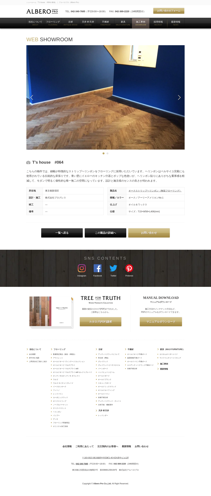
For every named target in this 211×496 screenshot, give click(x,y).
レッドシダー (103, 415)
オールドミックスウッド (107, 386)
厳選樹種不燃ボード (134, 358)
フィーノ (56, 390)
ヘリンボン (57, 412)
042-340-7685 (78, 11)
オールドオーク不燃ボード (137, 354)
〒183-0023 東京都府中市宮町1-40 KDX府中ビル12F (105, 458)
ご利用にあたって (84, 446)
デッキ (55, 419)
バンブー (56, 415)
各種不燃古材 (103, 397)
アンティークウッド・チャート (109, 401)
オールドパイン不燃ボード (137, 361)
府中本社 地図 (34, 358)
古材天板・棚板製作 (105, 405)
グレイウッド (103, 361)
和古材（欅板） (104, 358)
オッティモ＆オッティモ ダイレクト (66, 376)
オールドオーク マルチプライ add (65, 368)
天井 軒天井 (88, 23)
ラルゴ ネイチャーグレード (63, 383)
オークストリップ (59, 401)
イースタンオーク (59, 386)
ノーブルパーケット (60, 405)
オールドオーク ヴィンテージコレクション (69, 361)
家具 (123, 23)
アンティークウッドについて (109, 354)
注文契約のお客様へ (107, 446)
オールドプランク (104, 379)
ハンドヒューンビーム (106, 372)
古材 (70, 23)
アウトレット (58, 358)
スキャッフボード (104, 383)
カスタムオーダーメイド (169, 354)
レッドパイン (58, 394)
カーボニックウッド (60, 397)
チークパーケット (59, 408)
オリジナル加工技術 (60, 426)
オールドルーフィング (106, 390)
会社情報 (67, 446)
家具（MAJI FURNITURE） (172, 349)
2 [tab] (107, 153)
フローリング (53, 23)
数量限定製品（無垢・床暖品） (64, 354)
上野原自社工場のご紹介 (38, 361)
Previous (31, 97)
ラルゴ (55, 379)
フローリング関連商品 (61, 423)
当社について (35, 23)
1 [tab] (104, 153)
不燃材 (106, 23)
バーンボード (103, 368)
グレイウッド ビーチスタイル (109, 365)
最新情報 (175, 23)
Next (179, 97)
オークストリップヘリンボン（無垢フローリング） (155, 190)
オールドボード (104, 376)
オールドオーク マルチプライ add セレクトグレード (72, 372)
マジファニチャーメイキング (170, 358)
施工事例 (140, 23)
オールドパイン (104, 394)
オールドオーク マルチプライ (64, 365)
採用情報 (158, 23)
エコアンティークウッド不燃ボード (140, 365)
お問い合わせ (142, 446)
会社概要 (32, 354)
